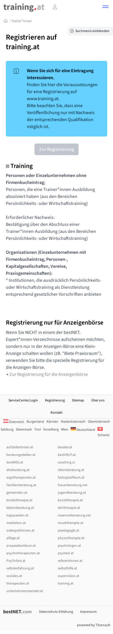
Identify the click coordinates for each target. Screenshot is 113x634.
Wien (64, 429)
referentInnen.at (70, 560)
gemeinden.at (16, 492)
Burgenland (35, 421)
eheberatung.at (17, 469)
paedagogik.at (68, 530)
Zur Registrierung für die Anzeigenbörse (47, 374)
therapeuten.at (17, 583)
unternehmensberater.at (24, 591)
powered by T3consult (93, 625)
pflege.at (13, 538)
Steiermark (24, 429)
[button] (105, 7)
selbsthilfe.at (67, 568)
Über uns (98, 400)
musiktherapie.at (70, 522)
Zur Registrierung (56, 149)
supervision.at (68, 575)
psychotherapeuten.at (23, 553)
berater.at (65, 447)
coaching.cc (66, 462)
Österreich (13, 421)
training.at (65, 583)
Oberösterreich (99, 421)
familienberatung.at (21, 485)
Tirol (37, 429)
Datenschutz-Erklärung (56, 611)
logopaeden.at (17, 515)
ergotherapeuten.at (21, 477)
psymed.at (66, 553)
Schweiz (103, 432)
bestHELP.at (67, 454)
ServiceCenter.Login (23, 400)
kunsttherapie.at (70, 500)
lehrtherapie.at (69, 507)
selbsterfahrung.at (20, 568)
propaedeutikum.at (21, 545)
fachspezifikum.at (71, 477)
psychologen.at (69, 545)
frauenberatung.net (72, 485)
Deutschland (83, 429)
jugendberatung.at (72, 492)
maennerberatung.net (74, 515)
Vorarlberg (51, 429)
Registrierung (55, 400)
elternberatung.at (71, 469)
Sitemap (78, 400)
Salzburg (7, 429)
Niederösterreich (73, 421)
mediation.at (16, 522)
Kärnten (52, 421)
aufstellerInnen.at (19, 447)
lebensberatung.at (20, 507)
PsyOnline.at (15, 560)
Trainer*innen (21, 21)
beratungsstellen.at (20, 454)
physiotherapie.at (71, 538)
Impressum (88, 611)
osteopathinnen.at (20, 530)
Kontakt (56, 412)
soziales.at (14, 575)
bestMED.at (14, 462)
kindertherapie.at (19, 500)
